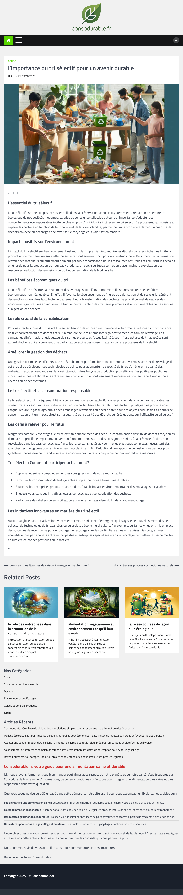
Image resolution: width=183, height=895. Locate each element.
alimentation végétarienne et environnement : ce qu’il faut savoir (91, 629)
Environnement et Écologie (20, 698)
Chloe (12, 76)
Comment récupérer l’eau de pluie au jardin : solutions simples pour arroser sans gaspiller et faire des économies (69, 728)
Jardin (7, 712)
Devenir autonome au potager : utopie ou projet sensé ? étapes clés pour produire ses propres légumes (63, 757)
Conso (12, 61)
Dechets (9, 691)
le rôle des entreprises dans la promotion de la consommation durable (30, 629)
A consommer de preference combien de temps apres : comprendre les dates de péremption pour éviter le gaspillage (71, 750)
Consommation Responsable (21, 684)
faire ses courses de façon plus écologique (149, 626)
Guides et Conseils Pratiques (20, 705)
